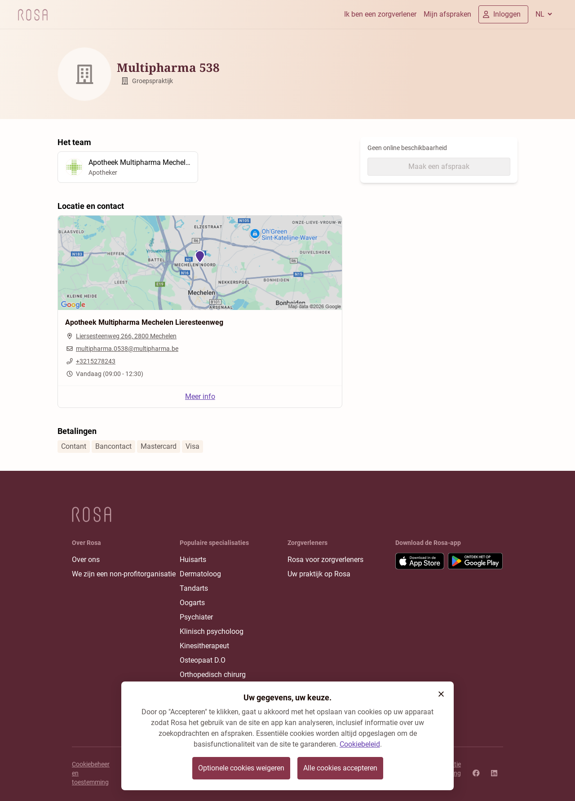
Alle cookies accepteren (340, 768)
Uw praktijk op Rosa (319, 574)
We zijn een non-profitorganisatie (124, 574)
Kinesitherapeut (204, 646)
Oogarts (192, 602)
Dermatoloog (200, 574)
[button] (441, 694)
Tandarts (194, 588)
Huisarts (193, 559)
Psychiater (196, 617)
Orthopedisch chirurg (213, 674)
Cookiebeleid (360, 744)
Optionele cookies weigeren (241, 768)
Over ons (86, 559)
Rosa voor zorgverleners (325, 559)
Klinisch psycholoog (211, 631)
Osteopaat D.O (203, 660)
